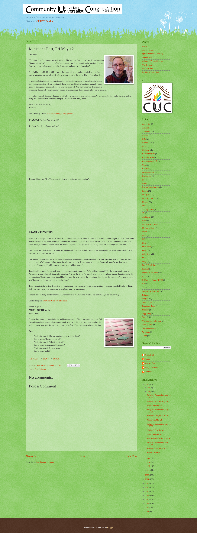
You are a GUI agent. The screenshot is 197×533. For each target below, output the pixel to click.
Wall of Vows (147, 57)
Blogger (110, 528)
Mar (149, 462)
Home (82, 456)
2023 (147, 384)
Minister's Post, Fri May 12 (157, 430)
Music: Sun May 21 (154, 420)
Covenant (146, 169)
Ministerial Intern (149, 228)
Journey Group (147, 209)
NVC (144, 243)
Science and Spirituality (151, 291)
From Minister (40, 369)
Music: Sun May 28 (154, 406)
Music (144, 232)
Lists (144, 221)
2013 (147, 512)
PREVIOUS (34, 359)
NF (143, 239)
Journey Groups (148, 50)
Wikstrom (146, 332)
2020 (147, 483)
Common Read (148, 157)
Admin (147, 359)
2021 (147, 479)
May (149, 392)
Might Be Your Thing (150, 224)
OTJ (144, 258)
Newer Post (32, 456)
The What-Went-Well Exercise (55, 301)
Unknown (148, 372)
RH (143, 284)
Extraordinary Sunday (150, 187)
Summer (145, 310)
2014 (147, 508)
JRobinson (146, 217)
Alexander (146, 132)
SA (143, 287)
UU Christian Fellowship (151, 321)
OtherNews (146, 254)
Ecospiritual (146, 176)
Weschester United (149, 328)
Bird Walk (146, 143)
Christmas (146, 150)
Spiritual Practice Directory (152, 54)
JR (143, 213)
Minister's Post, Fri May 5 (157, 449)
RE (143, 276)
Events (144, 184)
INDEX (56, 359)
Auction (145, 135)
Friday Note (146, 195)
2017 (147, 495)
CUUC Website (44, 21)
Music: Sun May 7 (154, 453)
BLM (144, 146)
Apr (149, 458)
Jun (149, 388)
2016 (147, 499)
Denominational (148, 172)
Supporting (146, 314)
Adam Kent (149, 355)
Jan (148, 470)
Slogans (145, 299)
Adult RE (146, 128)
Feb (149, 466)
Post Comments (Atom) (45, 462)
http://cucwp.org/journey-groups (60, 113)
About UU (146, 124)
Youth (144, 336)
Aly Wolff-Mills (151, 363)
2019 (147, 487)
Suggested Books (148, 306)
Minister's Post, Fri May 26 (157, 401)
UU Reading (147, 65)
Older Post (131, 456)
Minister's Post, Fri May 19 (157, 416)
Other (144, 250)
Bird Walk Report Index (151, 72)
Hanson (145, 202)
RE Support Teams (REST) (152, 280)
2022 (147, 475)
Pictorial (145, 269)
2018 (147, 491)
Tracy (144, 317)
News (144, 236)
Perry (144, 261)
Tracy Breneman (151, 367)
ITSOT (145, 206)
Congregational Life (150, 161)
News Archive (147, 69)
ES (143, 180)
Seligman (145, 295)
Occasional (146, 247)
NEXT (46, 359)
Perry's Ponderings (149, 265)
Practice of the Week (150, 273)
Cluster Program (148, 154)
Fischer (145, 191)
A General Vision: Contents (152, 61)
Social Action (147, 302)
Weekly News (147, 325)
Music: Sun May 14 (154, 434)
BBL (144, 139)
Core (144, 165)
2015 (147, 504)
